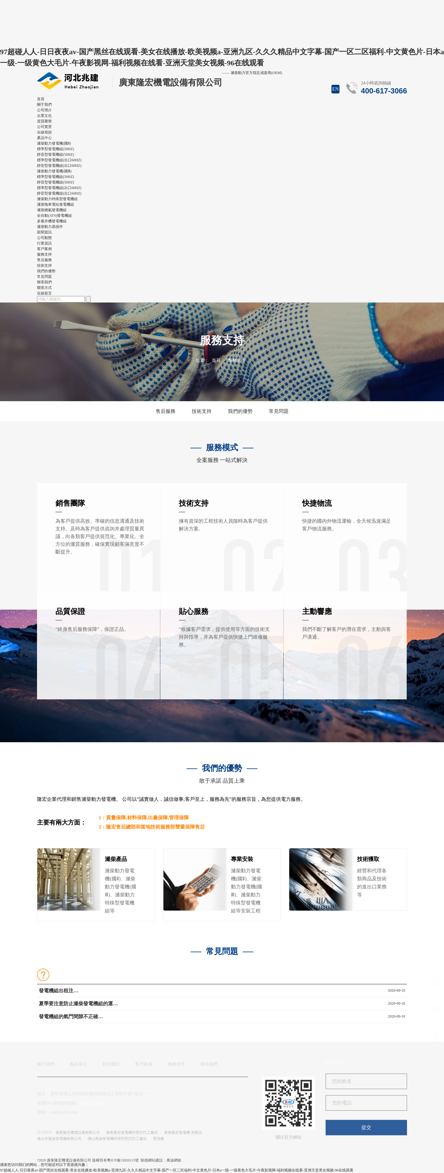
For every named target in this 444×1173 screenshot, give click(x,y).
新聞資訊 (111, 1066)
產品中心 (78, 1066)
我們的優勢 (46, 271)
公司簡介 (44, 110)
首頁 (216, 360)
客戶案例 (143, 1066)
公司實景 (44, 127)
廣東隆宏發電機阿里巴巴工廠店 (132, 1135)
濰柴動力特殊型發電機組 (57, 199)
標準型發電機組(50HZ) (55, 149)
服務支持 (236, 360)
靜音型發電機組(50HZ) (55, 154)
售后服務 (44, 260)
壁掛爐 (158, 1141)
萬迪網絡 (173, 1163)
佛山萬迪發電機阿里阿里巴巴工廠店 (117, 1141)
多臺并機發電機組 (52, 221)
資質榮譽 (44, 121)
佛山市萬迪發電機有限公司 (59, 1141)
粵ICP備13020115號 (122, 1163)
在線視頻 (44, 132)
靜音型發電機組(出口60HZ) (59, 165)
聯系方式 (44, 288)
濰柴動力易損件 (50, 226)
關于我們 (45, 1066)
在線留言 (44, 293)
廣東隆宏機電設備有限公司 (78, 1135)
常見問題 (44, 276)
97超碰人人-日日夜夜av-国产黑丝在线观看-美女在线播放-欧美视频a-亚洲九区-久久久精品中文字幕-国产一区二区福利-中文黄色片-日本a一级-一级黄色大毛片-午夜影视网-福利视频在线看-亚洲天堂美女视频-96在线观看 (176, 1170)
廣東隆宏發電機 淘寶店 (183, 1135)
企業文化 (44, 115)
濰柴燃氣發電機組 (52, 210)
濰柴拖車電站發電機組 (55, 204)
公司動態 (44, 238)
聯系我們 (209, 1066)
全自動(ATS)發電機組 (54, 215)
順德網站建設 (152, 1163)
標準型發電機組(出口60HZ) (59, 160)
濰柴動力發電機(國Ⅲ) (54, 171)
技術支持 (44, 265)
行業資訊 (44, 243)
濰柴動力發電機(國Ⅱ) (54, 143)
